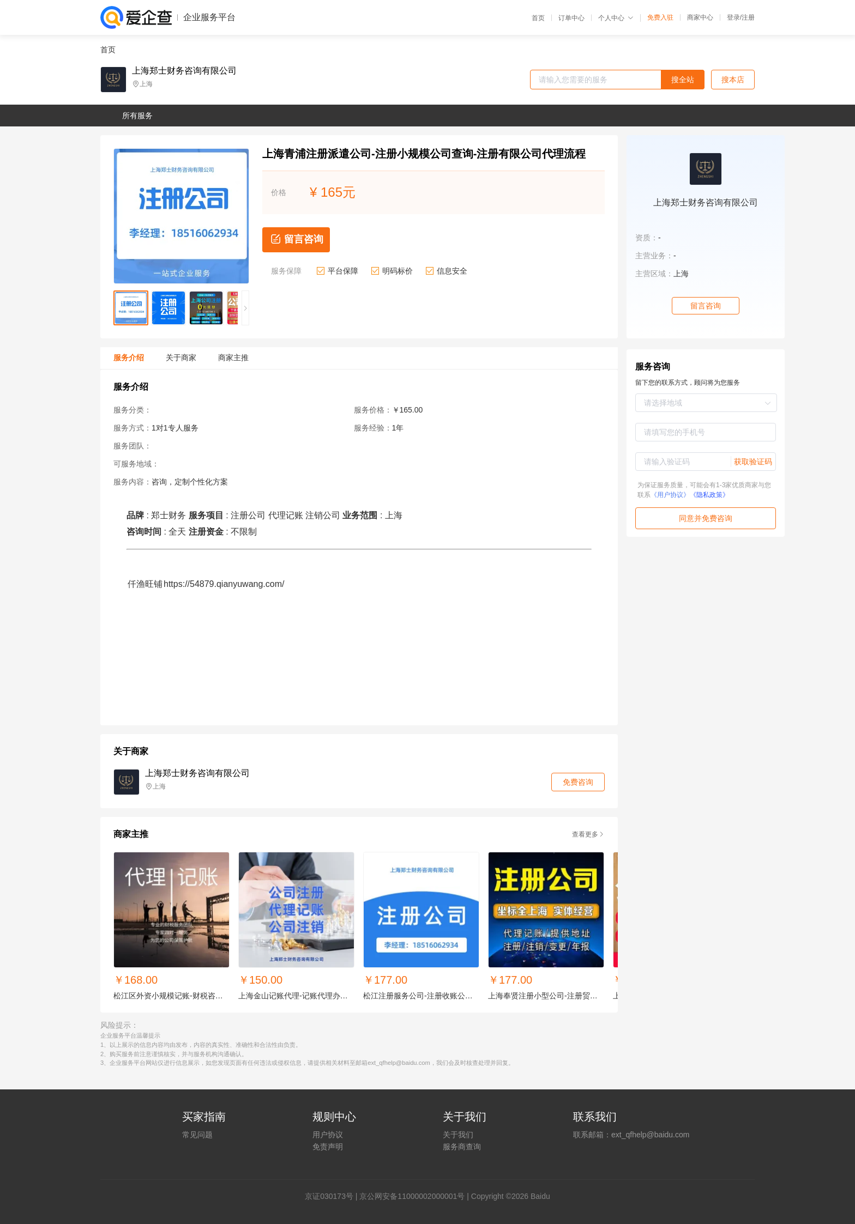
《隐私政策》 (709, 495)
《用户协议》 (670, 495)
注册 (748, 17)
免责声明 (327, 1146)
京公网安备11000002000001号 (412, 1196)
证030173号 (332, 1196)
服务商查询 (462, 1146)
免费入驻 (660, 17)
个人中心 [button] (616, 18)
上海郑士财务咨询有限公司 (184, 70)
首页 (538, 18)
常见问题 (197, 1134)
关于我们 (458, 1134)
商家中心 (700, 17)
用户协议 (327, 1134)
